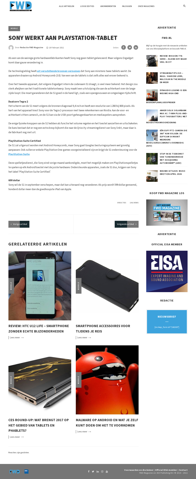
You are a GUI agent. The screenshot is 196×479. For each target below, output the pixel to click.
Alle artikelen (66, 6)
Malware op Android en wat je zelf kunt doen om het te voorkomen (107, 422)
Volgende (125, 224)
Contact (183, 470)
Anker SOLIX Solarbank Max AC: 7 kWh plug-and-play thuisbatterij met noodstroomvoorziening (167, 116)
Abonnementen (108, 6)
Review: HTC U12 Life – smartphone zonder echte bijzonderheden (38, 328)
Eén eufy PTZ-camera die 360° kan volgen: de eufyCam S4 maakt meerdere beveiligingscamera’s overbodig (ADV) (166, 138)
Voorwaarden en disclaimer (139, 470)
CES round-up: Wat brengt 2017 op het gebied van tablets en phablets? (38, 425)
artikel (20, 224)
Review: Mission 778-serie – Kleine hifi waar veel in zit (173, 59)
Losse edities (87, 6)
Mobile (14, 28)
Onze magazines (146, 6)
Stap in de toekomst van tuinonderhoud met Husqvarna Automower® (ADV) (172, 158)
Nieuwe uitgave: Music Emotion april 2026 (173, 173)
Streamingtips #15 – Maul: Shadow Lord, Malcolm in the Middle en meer (173, 78)
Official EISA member (166, 470)
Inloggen (127, 6)
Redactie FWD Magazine (31, 47)
